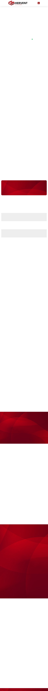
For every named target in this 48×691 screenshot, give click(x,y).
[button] (39, 3)
